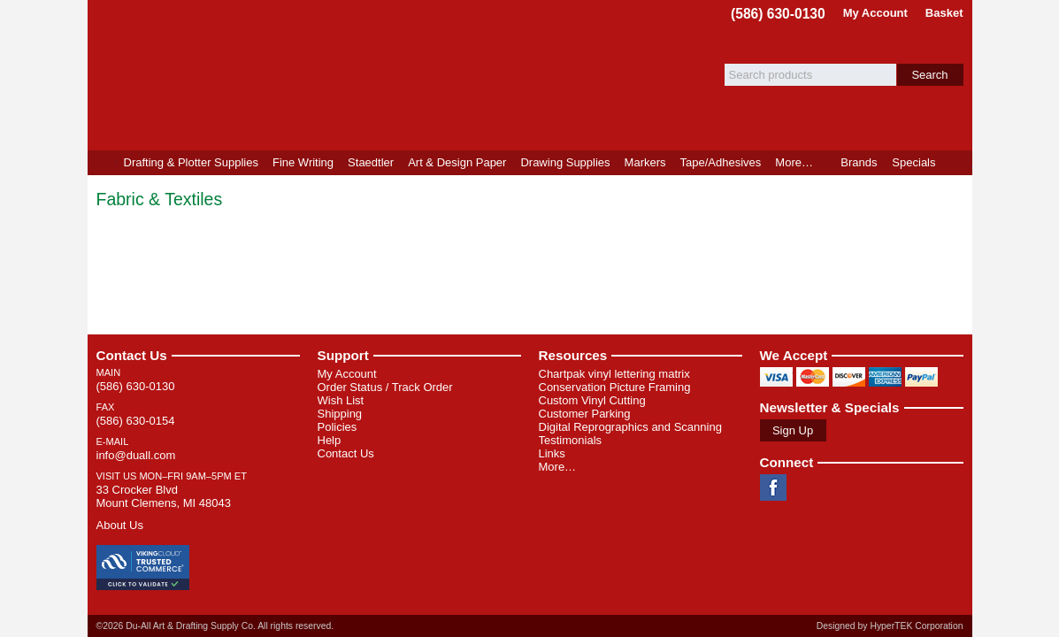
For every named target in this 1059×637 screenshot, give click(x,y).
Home (102, 162)
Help (329, 440)
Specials (913, 162)
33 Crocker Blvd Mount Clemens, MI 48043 (163, 496)
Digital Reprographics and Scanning (630, 427)
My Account (875, 12)
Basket (944, 12)
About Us (119, 525)
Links (552, 453)
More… (558, 466)
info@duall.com (136, 455)
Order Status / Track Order (385, 387)
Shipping (340, 413)
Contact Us (131, 355)
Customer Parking (585, 413)
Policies (337, 427)
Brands (858, 162)
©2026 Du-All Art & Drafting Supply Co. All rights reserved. (215, 626)
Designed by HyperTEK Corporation (890, 626)
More (794, 162)
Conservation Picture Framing (615, 387)
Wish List (341, 400)
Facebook (773, 487)
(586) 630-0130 (778, 13)
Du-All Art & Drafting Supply (294, 75)
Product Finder (957, 162)
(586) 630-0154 (135, 420)
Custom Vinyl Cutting (592, 400)
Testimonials (570, 440)
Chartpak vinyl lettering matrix (614, 373)
